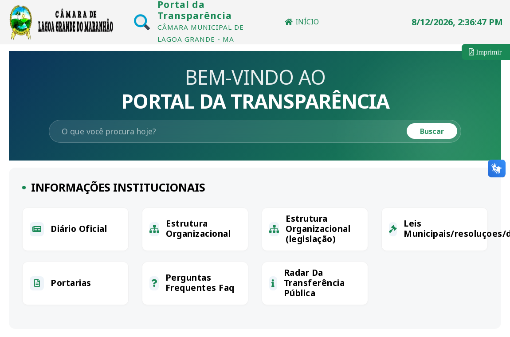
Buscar (432, 131)
